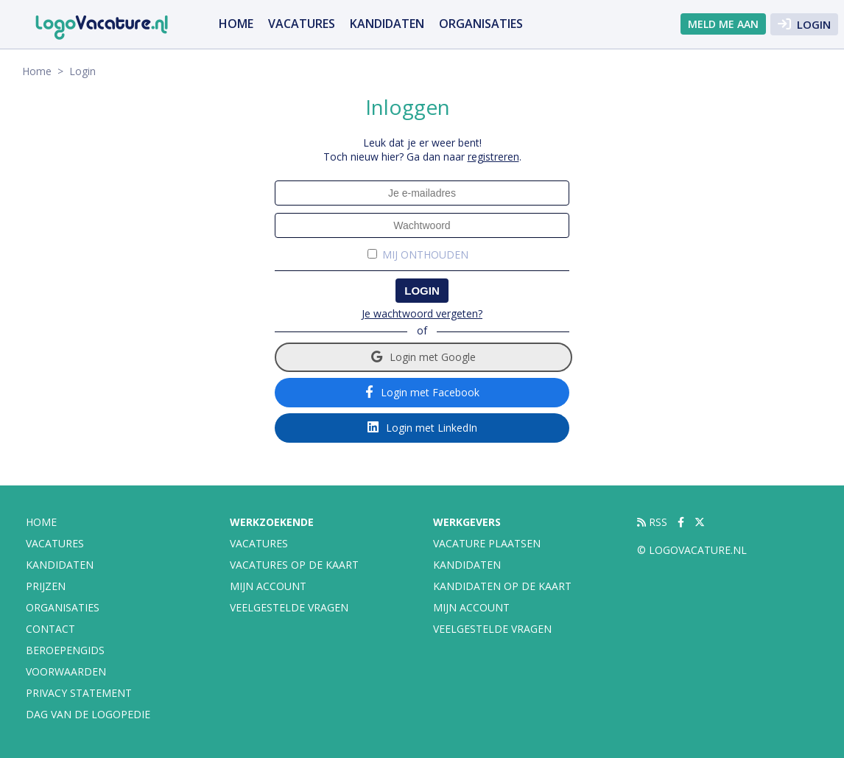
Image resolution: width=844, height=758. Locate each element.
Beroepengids (65, 650)
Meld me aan (723, 24)
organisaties (481, 23)
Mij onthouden (425, 255)
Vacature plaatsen (487, 543)
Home (236, 23)
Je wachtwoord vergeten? (422, 313)
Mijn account (268, 586)
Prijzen (46, 586)
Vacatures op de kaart (294, 565)
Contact (50, 629)
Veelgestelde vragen (289, 607)
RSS (652, 522)
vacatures (301, 23)
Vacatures (259, 543)
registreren (493, 157)
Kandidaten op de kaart (502, 586)
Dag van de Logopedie (88, 714)
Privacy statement (79, 693)
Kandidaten (387, 23)
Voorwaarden (66, 671)
